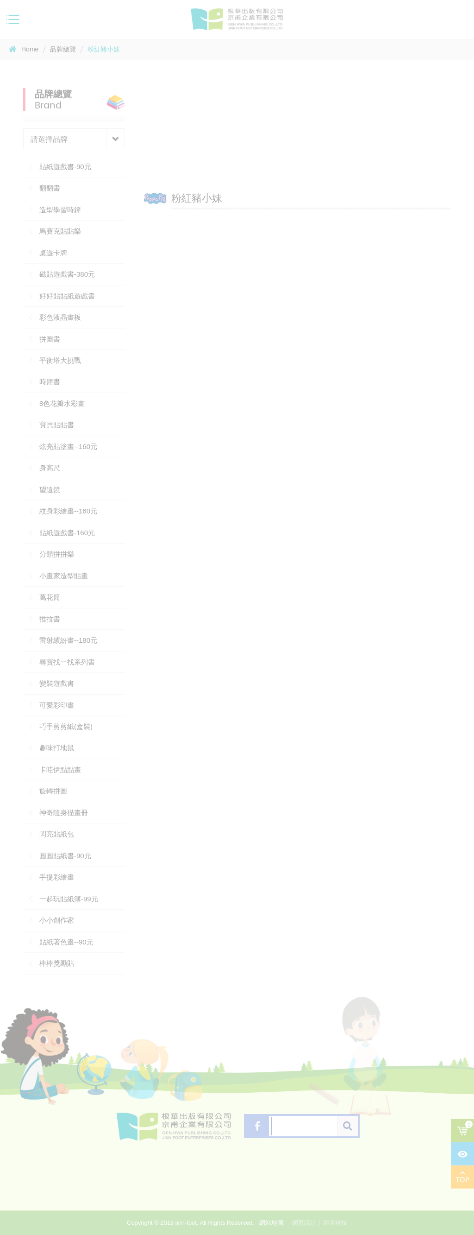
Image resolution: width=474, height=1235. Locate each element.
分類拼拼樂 (56, 554)
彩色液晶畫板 (60, 317)
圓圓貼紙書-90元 (65, 856)
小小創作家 (56, 920)
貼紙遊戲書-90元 (65, 167)
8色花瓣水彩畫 (62, 403)
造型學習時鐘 (60, 210)
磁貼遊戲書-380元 (67, 274)
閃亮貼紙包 (56, 834)
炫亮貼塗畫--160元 (68, 446)
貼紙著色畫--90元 (66, 942)
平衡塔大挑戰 (60, 360)
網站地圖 (271, 1222)
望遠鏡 (49, 490)
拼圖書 (49, 339)
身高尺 (49, 468)
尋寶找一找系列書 (67, 662)
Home (23, 49)
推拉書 (49, 619)
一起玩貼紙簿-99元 (68, 899)
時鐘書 (49, 382)
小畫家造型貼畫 (63, 576)
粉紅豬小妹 (103, 49)
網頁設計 (304, 1222)
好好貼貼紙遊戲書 (67, 296)
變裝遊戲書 (56, 683)
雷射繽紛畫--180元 (68, 640)
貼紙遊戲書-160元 (67, 533)
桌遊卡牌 (53, 253)
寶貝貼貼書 (56, 425)
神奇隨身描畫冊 (63, 813)
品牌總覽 (63, 49)
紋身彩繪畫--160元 (68, 511)
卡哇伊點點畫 (60, 769)
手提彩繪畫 (56, 877)
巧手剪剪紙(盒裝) (66, 726)
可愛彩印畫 (56, 705)
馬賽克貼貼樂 (60, 231)
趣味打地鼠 (56, 748)
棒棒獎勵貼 (56, 963)
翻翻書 (49, 188)
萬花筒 (49, 597)
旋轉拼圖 (53, 791)
